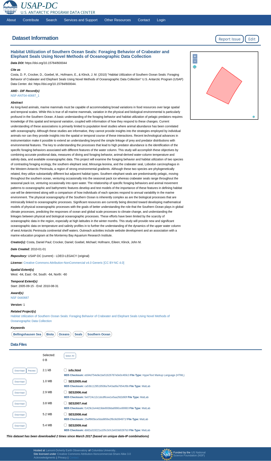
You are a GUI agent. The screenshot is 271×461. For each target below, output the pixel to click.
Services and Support (80, 20)
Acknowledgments (44, 457)
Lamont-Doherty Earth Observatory (66, 450)
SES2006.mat (77, 392)
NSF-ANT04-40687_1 (25, 95)
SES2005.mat (77, 381)
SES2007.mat (77, 403)
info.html (74, 370)
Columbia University (103, 450)
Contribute (31, 20)
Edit (252, 39)
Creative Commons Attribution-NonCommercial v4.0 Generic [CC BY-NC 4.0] (74, 262)
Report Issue (230, 39)
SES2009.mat (77, 425)
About (11, 20)
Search (51, 20)
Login (161, 20)
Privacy (62, 457)
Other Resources (117, 20)
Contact (144, 20)
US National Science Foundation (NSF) (189, 454)
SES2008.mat (77, 414)
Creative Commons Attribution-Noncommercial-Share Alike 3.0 (94, 454)
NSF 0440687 (20, 297)
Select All (70, 355)
